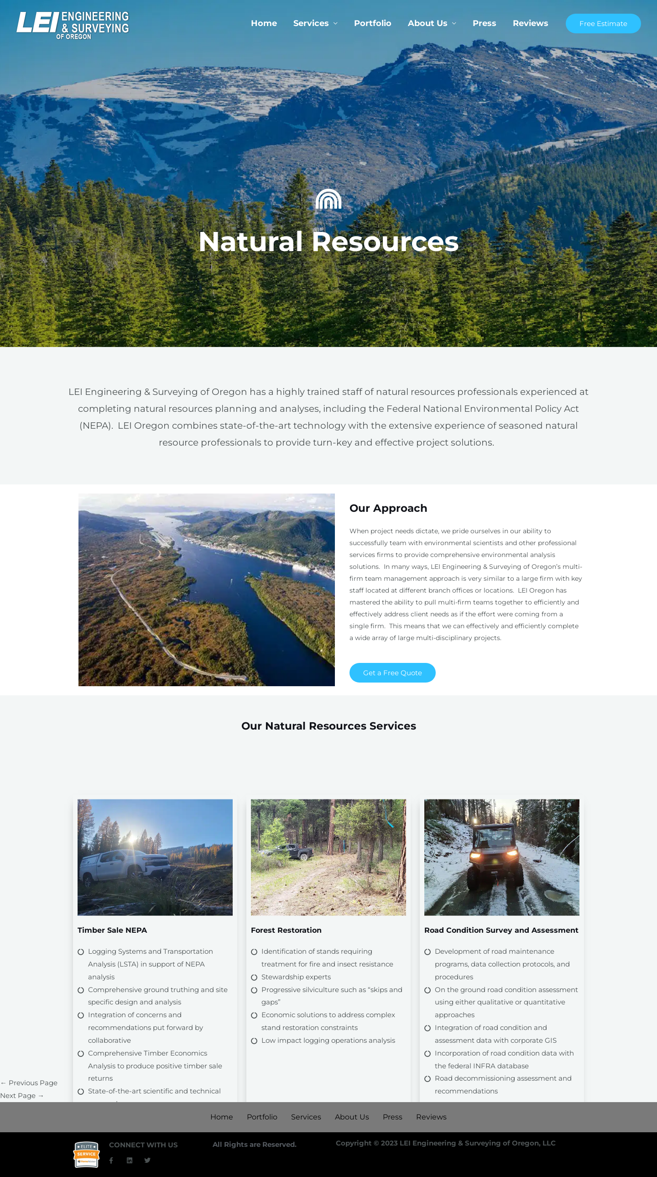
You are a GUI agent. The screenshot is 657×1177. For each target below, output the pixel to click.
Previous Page (28, 1082)
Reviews (530, 23)
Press (484, 23)
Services (311, 23)
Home (264, 23)
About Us (428, 23)
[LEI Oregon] (73, 25)
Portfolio (372, 23)
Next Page (22, 1095)
